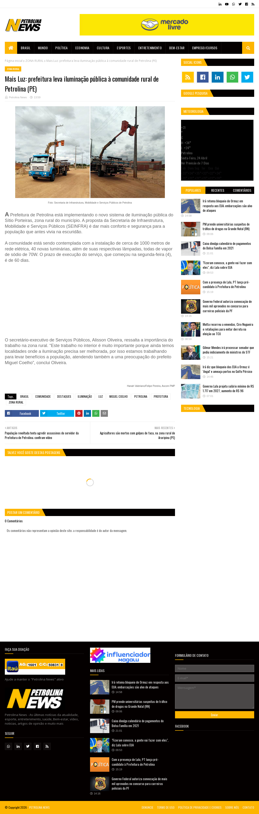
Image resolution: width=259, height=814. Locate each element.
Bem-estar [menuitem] (177, 47)
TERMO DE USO (166, 807)
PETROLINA (140, 396)
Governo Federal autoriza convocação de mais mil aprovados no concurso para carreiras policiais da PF (227, 306)
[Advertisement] (77, 299)
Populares (193, 190)
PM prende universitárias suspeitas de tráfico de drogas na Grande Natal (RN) (226, 226)
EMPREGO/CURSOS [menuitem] (204, 47)
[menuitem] (11, 48)
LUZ (100, 396)
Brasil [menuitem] (25, 47)
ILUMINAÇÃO (85, 396)
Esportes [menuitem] (124, 47)
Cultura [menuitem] (103, 47)
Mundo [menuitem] (43, 47)
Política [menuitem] (61, 47)
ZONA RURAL (34, 61)
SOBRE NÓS (232, 807)
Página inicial (13, 61)
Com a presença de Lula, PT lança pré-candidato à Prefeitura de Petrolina (226, 284)
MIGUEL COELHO (118, 396)
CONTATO (248, 807)
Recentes (217, 190)
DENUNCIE (147, 807)
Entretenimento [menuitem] (150, 47)
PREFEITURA (161, 396)
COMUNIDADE (43, 396)
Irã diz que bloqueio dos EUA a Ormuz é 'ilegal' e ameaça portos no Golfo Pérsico (227, 369)
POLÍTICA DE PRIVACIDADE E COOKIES (200, 807)
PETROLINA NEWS (39, 807)
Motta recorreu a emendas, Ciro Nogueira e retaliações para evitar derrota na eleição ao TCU (228, 329)
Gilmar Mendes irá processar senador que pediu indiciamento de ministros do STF (228, 350)
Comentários (242, 190)
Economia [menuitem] (82, 47)
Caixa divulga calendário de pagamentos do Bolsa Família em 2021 (227, 246)
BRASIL (24, 396)
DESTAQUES (64, 396)
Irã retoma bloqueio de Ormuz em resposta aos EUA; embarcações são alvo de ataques (227, 205)
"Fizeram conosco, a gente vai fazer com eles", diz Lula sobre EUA (227, 265)
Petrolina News (18, 97)
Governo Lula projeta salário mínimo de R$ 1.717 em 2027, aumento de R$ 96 (228, 388)
